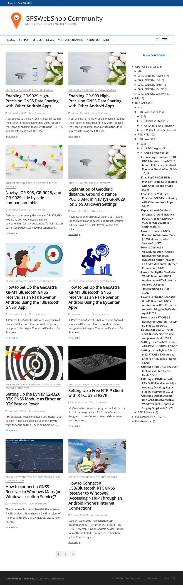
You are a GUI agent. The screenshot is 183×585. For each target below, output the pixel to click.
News (50, 39)
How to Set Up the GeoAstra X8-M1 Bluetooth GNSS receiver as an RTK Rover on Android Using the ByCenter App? (94, 297)
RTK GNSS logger (36, 183)
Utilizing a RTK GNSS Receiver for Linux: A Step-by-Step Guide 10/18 (159, 371)
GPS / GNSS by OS (146, 66)
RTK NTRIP (96, 384)
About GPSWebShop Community (126, 578)
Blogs (11, 39)
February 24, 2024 (16, 209)
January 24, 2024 (78, 211)
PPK (137, 98)
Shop (107, 39)
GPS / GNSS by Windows (19, 477)
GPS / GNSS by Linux (150, 84)
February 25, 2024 (16, 113)
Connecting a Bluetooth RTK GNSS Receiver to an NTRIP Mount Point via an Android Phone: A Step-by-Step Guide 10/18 (159, 165)
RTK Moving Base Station (155, 125)
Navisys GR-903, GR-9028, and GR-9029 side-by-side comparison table (33, 197)
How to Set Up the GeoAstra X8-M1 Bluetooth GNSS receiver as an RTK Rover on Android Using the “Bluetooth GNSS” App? (33, 297)
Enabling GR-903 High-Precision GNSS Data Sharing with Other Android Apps (94, 100)
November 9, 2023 (16, 411)
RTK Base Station (15, 183)
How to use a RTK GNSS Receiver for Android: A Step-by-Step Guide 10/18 (159, 321)
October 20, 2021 (78, 515)
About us (93, 39)
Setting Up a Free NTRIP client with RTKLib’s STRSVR (95, 393)
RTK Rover (24, 388)
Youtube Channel (70, 39)
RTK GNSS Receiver (42, 89)
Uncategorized (143, 421)
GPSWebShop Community (64, 18)
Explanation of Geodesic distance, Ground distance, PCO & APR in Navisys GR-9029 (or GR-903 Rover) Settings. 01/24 (157, 218)
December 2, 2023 (16, 314)
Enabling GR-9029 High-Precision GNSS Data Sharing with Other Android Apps (32, 100)
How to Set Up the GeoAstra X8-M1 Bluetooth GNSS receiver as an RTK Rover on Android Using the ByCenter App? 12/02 (159, 305)
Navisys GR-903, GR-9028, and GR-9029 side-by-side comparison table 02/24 (157, 334)
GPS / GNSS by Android (18, 89)
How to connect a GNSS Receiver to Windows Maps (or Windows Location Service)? (33, 491)
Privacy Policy (152, 578)
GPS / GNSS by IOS (149, 80)
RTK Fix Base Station (38, 384)
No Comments (37, 113)
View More (14, 137)
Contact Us (170, 578)
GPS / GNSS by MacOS (151, 89)
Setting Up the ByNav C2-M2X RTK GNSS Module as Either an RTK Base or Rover (33, 399)
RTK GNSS (141, 102)
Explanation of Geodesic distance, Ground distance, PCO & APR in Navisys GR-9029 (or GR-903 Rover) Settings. (96, 196)
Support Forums (31, 39)
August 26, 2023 (77, 402)
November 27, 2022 (16, 503)
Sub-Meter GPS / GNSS (148, 416)
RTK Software (111, 384)
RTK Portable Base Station (156, 130)
